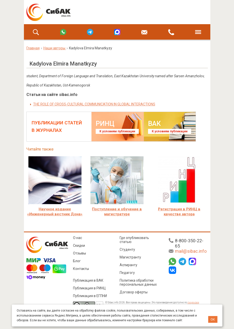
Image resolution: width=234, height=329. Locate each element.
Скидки (79, 245)
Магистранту (130, 257)
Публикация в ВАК (88, 280)
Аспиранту (128, 265)
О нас (77, 238)
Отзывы (79, 253)
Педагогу (127, 273)
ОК (213, 319)
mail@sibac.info (191, 251)
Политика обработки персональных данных (138, 282)
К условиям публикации (117, 131)
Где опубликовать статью (134, 240)
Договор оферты (134, 292)
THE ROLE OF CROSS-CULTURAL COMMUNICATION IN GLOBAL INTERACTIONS (94, 104)
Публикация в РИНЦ (89, 288)
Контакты (81, 269)
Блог (77, 261)
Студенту (127, 249)
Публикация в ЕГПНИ (90, 296)
